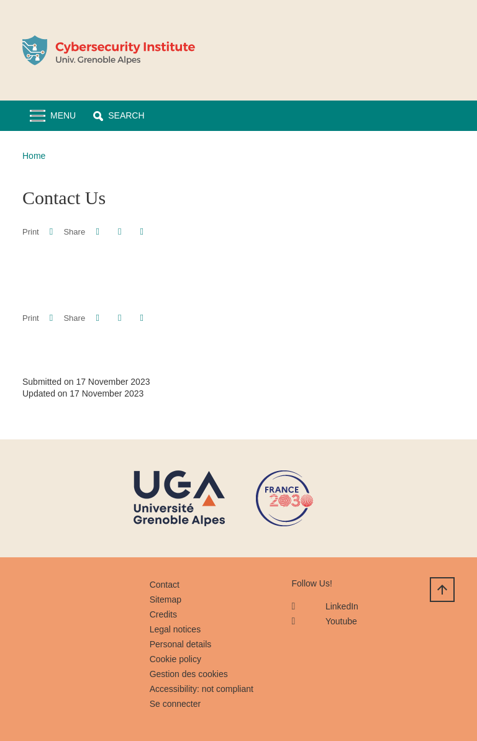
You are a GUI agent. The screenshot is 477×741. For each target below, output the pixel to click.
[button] (118, 116)
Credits (163, 614)
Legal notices (175, 629)
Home (33, 156)
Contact (164, 585)
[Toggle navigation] (52, 116)
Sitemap (165, 599)
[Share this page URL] (142, 232)
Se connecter (175, 704)
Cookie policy (175, 659)
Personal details (181, 644)
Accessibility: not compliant (201, 689)
